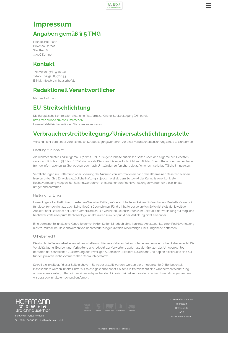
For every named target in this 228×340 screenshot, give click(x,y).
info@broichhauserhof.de (51, 320)
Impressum (181, 303)
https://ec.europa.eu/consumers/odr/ (58, 120)
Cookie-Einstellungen (181, 299)
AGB (181, 312)
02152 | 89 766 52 (28, 320)
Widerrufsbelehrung (181, 316)
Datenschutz (181, 308)
